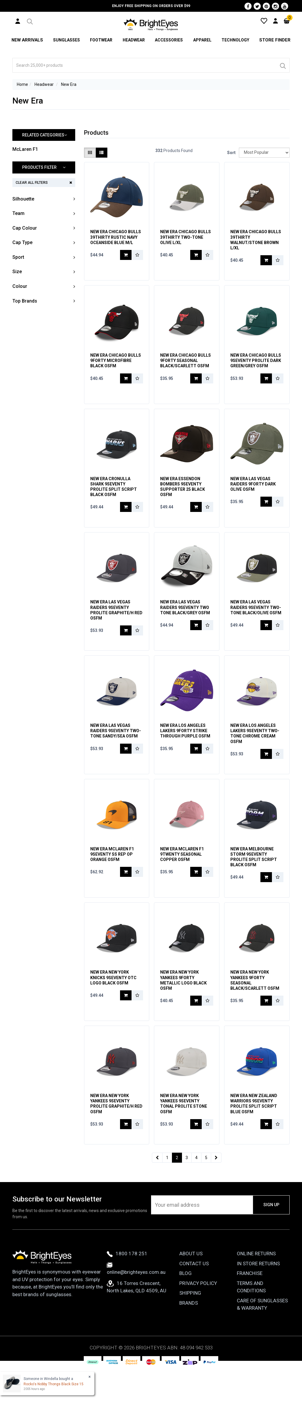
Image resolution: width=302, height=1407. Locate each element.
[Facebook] (248, 6)
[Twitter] (257, 6)
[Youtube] (284, 6)
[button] (29, 20)
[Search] (282, 65)
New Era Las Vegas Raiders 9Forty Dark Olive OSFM (253, 493)
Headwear (133, 40)
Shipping (190, 1331)
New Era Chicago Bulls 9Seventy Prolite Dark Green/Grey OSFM (255, 365)
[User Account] (17, 21)
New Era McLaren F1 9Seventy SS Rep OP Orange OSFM (112, 878)
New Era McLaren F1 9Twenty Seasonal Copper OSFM (182, 878)
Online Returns (256, 1292)
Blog (185, 1312)
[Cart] (287, 20)
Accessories (169, 40)
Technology (236, 40)
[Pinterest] (266, 6)
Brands (188, 1341)
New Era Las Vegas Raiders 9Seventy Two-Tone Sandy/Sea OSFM (115, 749)
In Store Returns (258, 1302)
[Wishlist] (264, 20)
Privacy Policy (198, 1321)
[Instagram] (275, 6)
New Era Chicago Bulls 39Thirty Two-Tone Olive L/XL (185, 237)
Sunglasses (65, 40)
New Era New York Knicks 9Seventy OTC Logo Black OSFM (113, 1006)
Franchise (249, 1312)
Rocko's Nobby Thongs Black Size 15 (53, 1384)
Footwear (100, 40)
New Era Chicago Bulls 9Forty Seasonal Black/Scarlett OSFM (185, 365)
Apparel (202, 40)
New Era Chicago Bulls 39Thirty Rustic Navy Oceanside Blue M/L (115, 237)
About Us (191, 1292)
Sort (230, 152)
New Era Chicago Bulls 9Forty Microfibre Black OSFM (115, 365)
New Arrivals (26, 40)
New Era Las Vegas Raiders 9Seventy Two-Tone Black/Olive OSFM (255, 621)
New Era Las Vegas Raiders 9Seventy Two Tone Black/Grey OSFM (185, 621)
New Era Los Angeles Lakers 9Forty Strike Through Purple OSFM (185, 749)
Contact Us (194, 1302)
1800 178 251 (127, 1292)
